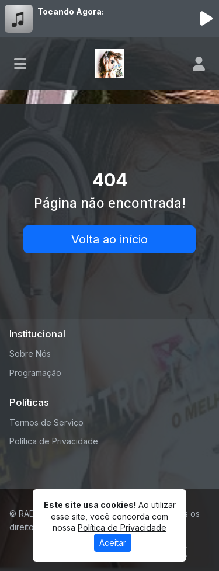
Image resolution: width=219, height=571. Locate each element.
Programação (35, 373)
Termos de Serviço (46, 422)
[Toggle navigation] (20, 63)
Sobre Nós (30, 353)
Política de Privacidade (53, 441)
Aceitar (112, 543)
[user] (199, 63)
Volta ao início (109, 239)
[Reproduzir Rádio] (206, 19)
